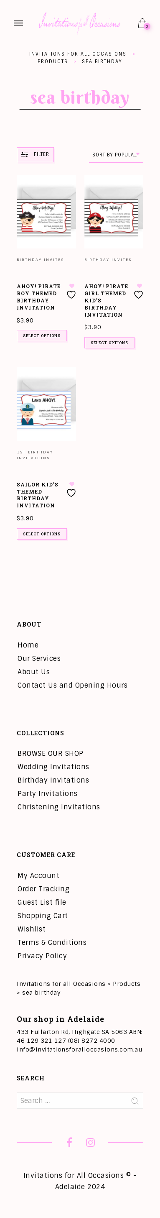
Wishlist (32, 929)
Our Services (39, 658)
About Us (34, 672)
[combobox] (116, 155)
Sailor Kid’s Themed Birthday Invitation (37, 495)
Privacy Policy (42, 956)
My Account (38, 875)
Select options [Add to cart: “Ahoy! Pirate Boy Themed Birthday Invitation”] (42, 335)
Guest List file (42, 902)
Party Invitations (48, 793)
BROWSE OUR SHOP (51, 753)
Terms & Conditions (52, 942)
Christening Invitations (59, 807)
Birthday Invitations (53, 780)
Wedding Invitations (53, 767)
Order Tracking (43, 889)
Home (28, 645)
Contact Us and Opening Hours (72, 685)
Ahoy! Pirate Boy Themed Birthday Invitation (39, 296)
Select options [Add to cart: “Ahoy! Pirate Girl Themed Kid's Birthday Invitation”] (109, 342)
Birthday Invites (40, 259)
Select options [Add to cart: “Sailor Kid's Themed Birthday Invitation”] (42, 534)
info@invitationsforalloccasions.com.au (79, 1049)
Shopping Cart (43, 915)
